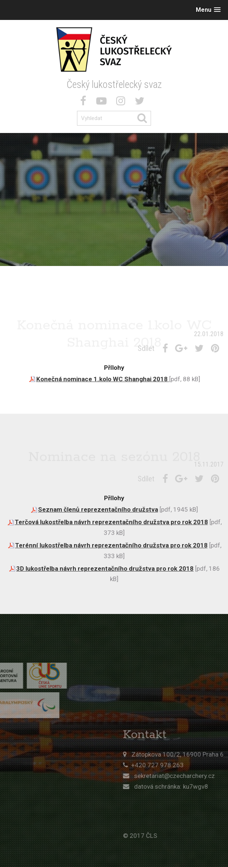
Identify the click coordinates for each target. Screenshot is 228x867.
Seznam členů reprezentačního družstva (98, 509)
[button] (208, 10)
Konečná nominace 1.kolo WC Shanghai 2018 (102, 379)
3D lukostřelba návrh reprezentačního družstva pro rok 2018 (105, 568)
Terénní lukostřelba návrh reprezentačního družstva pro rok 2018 (111, 545)
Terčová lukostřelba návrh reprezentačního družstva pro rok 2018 (111, 522)
